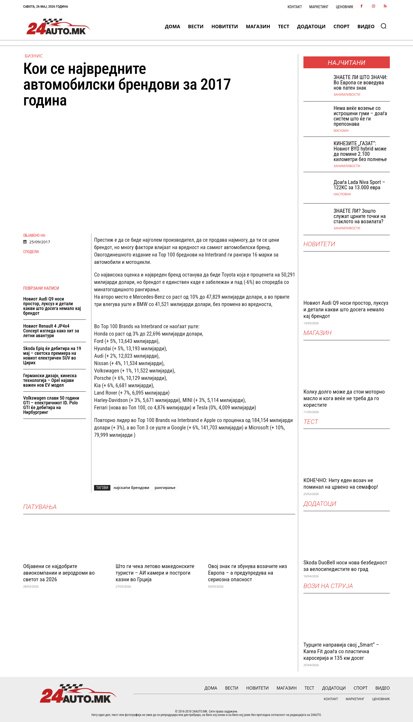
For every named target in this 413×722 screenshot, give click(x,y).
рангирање (165, 487)
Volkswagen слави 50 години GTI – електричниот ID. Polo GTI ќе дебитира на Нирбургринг (51, 405)
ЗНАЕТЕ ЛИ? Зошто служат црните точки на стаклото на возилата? (359, 216)
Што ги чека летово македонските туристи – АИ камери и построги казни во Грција (155, 573)
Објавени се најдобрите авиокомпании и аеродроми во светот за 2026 (59, 573)
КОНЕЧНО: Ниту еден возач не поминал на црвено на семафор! (340, 483)
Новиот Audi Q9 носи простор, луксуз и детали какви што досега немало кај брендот (52, 306)
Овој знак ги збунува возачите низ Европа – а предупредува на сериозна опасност (247, 573)
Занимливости (346, 94)
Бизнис (34, 56)
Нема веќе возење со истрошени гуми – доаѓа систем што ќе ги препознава (360, 116)
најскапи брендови (131, 487)
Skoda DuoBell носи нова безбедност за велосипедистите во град (345, 565)
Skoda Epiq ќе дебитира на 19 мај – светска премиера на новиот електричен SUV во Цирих (52, 355)
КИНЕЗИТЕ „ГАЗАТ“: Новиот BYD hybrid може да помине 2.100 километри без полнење (360, 151)
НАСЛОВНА (342, 194)
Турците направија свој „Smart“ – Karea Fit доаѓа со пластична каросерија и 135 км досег (341, 651)
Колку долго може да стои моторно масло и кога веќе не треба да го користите (344, 398)
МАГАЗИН (340, 130)
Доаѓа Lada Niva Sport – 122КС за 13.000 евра (359, 185)
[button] (383, 26)
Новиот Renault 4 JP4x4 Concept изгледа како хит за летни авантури (51, 330)
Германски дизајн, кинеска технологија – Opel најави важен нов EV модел (50, 380)
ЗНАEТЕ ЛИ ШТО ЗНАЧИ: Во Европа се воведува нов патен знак (360, 82)
